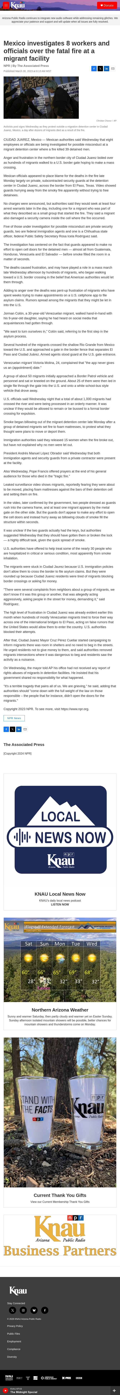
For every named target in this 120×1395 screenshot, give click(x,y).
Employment (14, 1341)
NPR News (14, 718)
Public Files (13, 1333)
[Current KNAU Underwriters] (60, 1235)
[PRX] (66, 1378)
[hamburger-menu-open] (6, 5)
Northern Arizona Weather (60, 1010)
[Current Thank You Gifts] (60, 1112)
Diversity (12, 1357)
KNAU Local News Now (60, 894)
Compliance (13, 1349)
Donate (109, 5)
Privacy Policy (15, 1326)
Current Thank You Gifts (60, 1195)
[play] (5, 1390)
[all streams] (115, 1390)
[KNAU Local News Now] (60, 830)
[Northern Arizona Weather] (60, 960)
